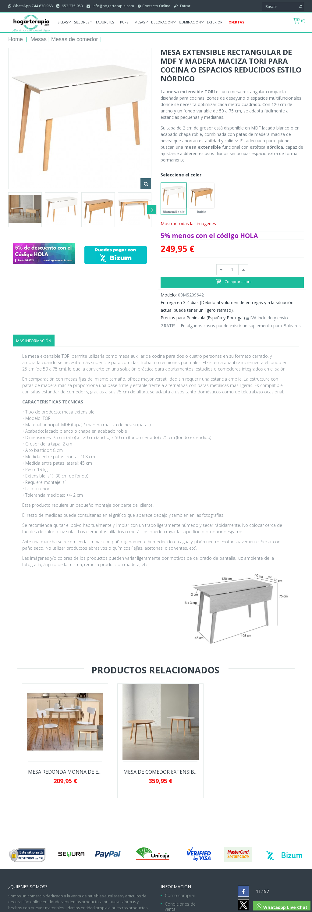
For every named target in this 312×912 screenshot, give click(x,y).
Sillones (81, 22)
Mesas (139, 22)
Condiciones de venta (180, 906)
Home (15, 39)
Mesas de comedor (74, 39)
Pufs (124, 22)
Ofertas (236, 22)
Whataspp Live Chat (281, 906)
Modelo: (169, 295)
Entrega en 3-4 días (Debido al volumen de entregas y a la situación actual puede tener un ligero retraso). (227, 306)
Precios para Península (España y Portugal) (203, 318)
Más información (33, 340)
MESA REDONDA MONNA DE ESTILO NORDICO (65, 772)
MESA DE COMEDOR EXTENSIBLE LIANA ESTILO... (160, 772)
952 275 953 (72, 6)
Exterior (214, 22)
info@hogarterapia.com (113, 6)
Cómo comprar (180, 895)
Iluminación (190, 22)
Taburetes (104, 22)
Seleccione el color (182, 175)
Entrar (184, 6)
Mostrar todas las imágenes (188, 223)
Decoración (162, 22)
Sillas (63, 22)
